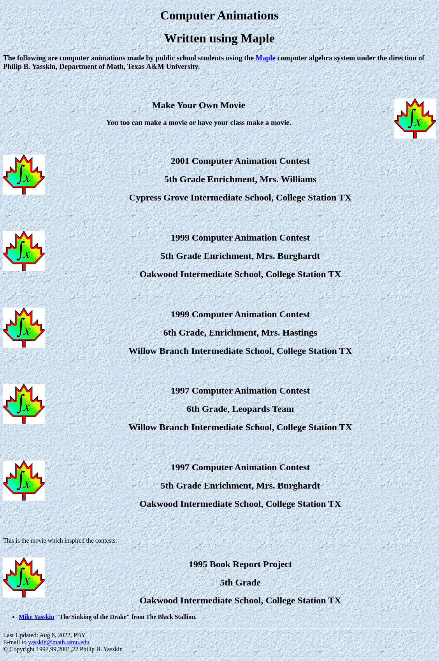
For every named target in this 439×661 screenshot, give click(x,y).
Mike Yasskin (36, 617)
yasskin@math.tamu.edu (59, 642)
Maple (266, 58)
